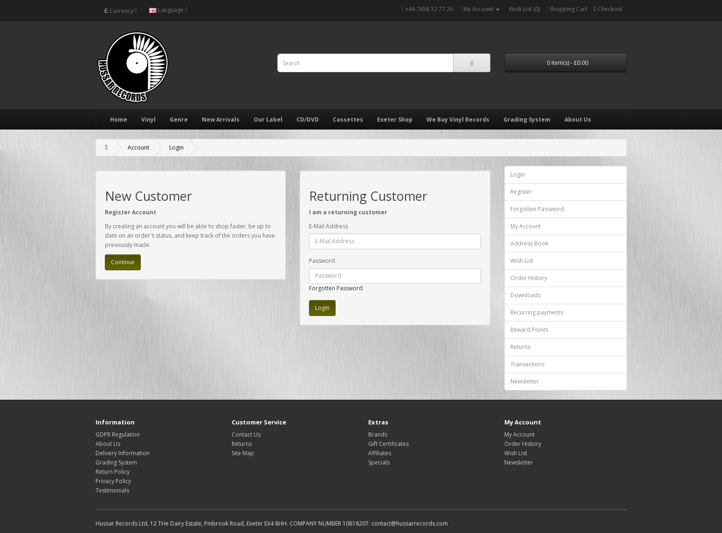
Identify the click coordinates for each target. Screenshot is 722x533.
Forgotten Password (336, 288)
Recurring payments (536, 312)
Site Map (243, 453)
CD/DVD (307, 119)
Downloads (525, 295)
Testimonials (112, 490)
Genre (179, 119)
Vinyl (148, 119)
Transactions (527, 364)
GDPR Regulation (118, 434)
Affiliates (379, 453)
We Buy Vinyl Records (457, 119)
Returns (520, 347)
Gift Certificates (388, 444)
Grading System (526, 119)
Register (521, 192)
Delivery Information (123, 453)
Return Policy (113, 472)
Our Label (268, 119)
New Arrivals (221, 119)
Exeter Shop (395, 119)
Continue (123, 262)
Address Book (529, 243)
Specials (379, 462)
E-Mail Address (328, 226)
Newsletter (524, 381)
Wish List (521, 261)
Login (176, 147)
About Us (577, 119)
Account (138, 147)
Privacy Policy (113, 481)
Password (322, 261)
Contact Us (246, 434)
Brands (377, 434)
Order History (528, 278)
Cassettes (348, 119)
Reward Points (529, 330)
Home (118, 119)
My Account (525, 226)
